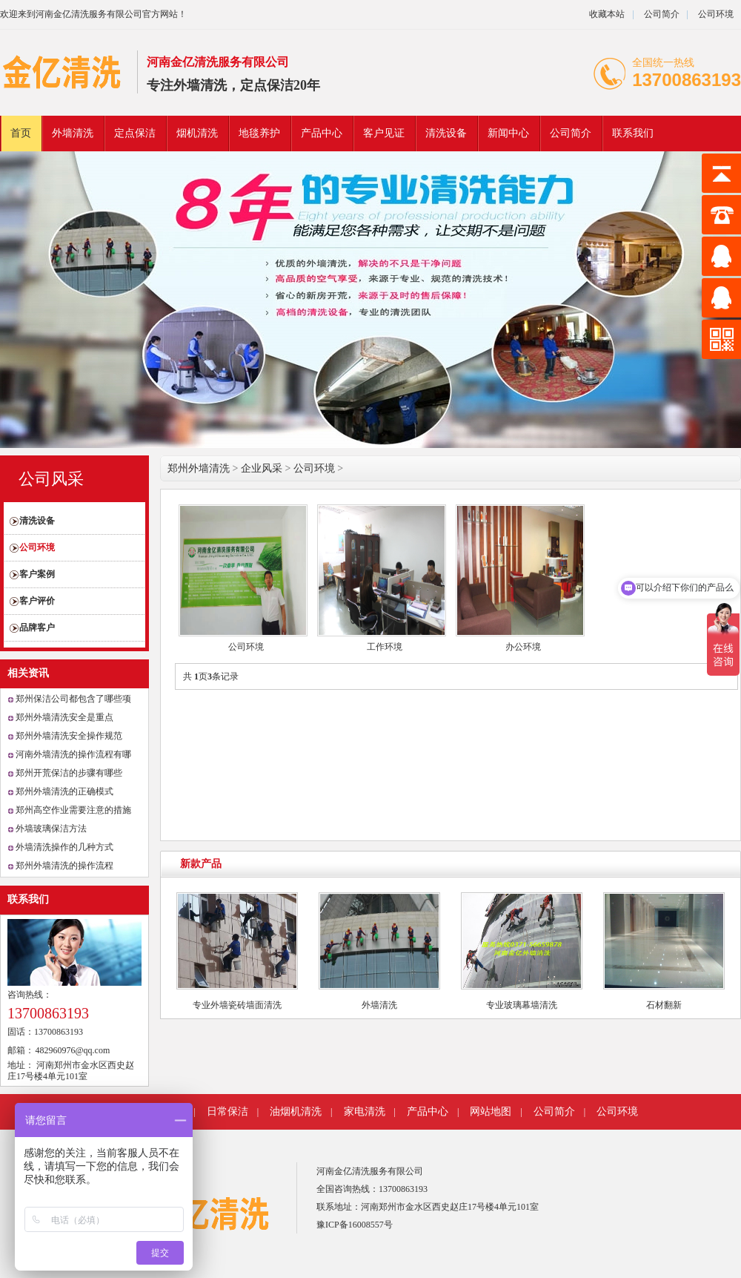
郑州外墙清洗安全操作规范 (69, 736)
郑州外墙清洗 (198, 468)
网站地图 (490, 1111)
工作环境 (384, 647)
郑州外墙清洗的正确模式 (64, 791)
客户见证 (384, 133)
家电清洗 (364, 1111)
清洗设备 (446, 133)
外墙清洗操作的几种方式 (64, 847)
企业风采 (261, 468)
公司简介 (660, 14)
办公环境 (523, 647)
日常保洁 (227, 1111)
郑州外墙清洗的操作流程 (64, 865)
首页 (20, 133)
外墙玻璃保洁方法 (51, 828)
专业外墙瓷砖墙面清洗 (237, 1005)
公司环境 (716, 14)
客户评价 (37, 601)
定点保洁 (135, 133)
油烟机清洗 (296, 1111)
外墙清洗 (72, 133)
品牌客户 (37, 627)
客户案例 (37, 574)
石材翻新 (664, 1005)
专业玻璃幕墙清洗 (521, 1005)
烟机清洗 (197, 133)
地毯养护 (259, 133)
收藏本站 (607, 14)
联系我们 (633, 133)
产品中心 (321, 133)
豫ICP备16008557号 (354, 1224)
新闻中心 (508, 133)
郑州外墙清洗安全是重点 (64, 717)
